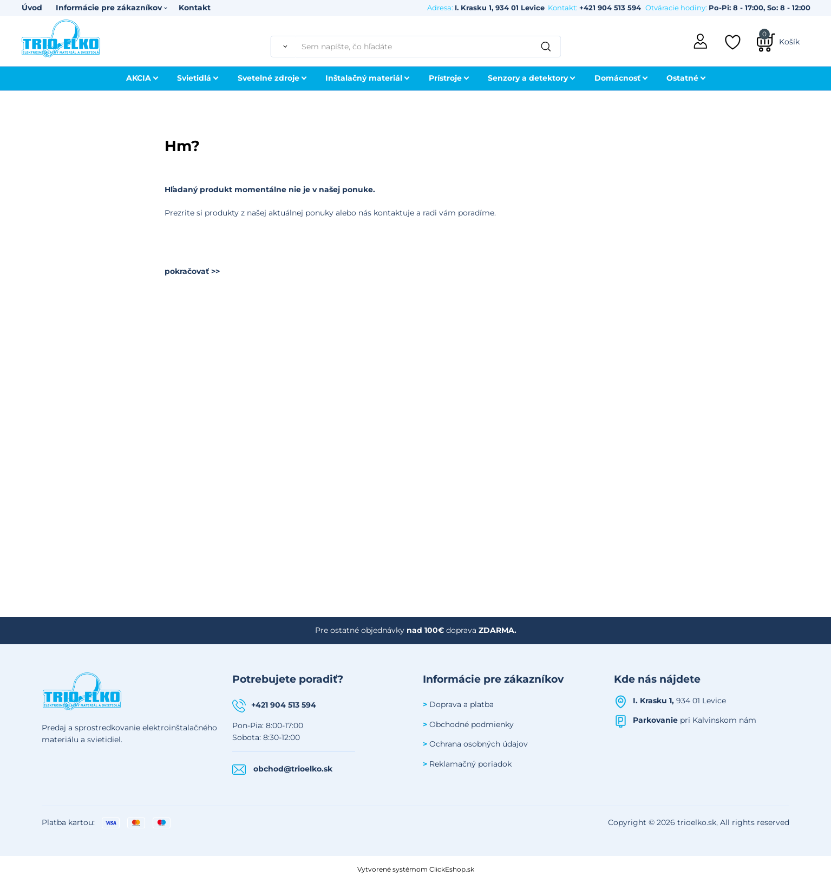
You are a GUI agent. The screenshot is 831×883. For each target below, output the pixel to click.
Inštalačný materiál (363, 78)
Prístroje (445, 78)
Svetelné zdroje (268, 78)
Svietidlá (194, 78)
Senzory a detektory (528, 78)
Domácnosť (617, 78)
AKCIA (138, 78)
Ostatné (682, 78)
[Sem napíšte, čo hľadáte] (428, 46)
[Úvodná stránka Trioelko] (61, 37)
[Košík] (778, 42)
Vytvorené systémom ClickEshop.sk (415, 869)
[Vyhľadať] (282, 46)
